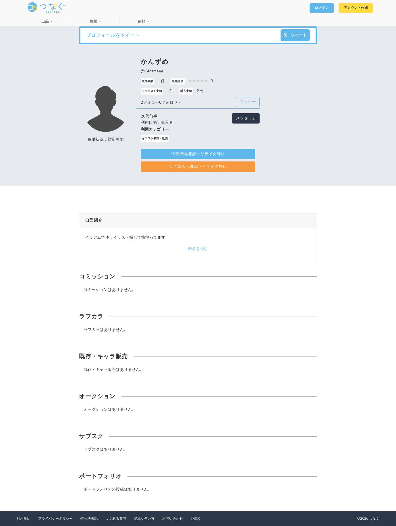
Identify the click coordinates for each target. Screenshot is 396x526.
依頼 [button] (142, 21)
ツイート (295, 35)
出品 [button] (45, 21)
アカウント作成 (353, 8)
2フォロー (150, 102)
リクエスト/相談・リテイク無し (198, 166)
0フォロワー (170, 102)
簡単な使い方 (144, 518)
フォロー (248, 102)
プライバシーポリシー (55, 518)
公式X (195, 518)
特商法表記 (89, 518)
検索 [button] (94, 21)
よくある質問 (115, 518)
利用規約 (23, 518)
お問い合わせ (172, 518)
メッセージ (246, 118)
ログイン (314, 8)
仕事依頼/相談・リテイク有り (198, 154)
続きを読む (198, 248)
